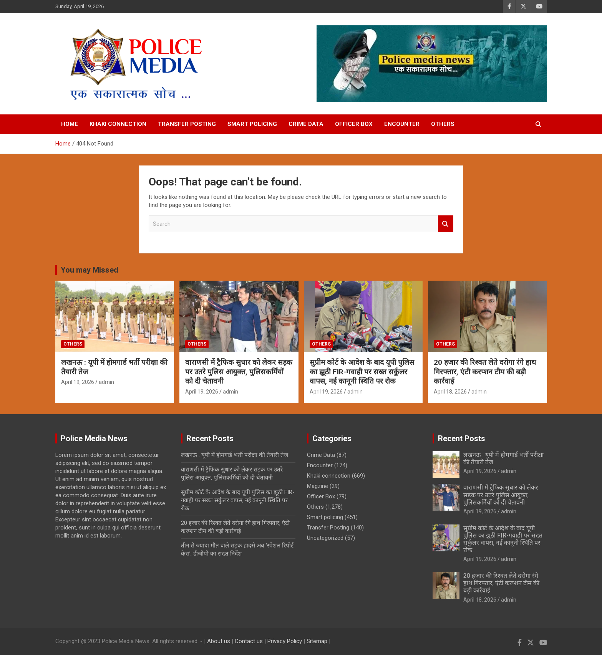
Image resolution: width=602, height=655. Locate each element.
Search (445, 224)
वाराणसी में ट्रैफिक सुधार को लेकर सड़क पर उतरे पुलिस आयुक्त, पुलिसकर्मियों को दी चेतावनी (238, 371)
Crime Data (306, 124)
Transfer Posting (187, 124)
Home (69, 124)
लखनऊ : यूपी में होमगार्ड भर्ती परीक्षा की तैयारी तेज (234, 455)
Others (442, 124)
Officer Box (354, 124)
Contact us (249, 641)
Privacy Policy (284, 641)
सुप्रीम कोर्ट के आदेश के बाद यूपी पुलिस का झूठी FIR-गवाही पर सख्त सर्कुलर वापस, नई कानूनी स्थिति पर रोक (362, 371)
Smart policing (252, 124)
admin (106, 382)
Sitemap (317, 641)
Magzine (317, 486)
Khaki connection (118, 124)
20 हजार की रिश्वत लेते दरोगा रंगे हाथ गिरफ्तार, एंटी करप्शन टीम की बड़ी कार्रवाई (485, 371)
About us (218, 641)
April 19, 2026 (77, 382)
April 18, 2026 (450, 392)
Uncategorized (325, 537)
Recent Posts (461, 438)
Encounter (402, 124)
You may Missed (89, 270)
